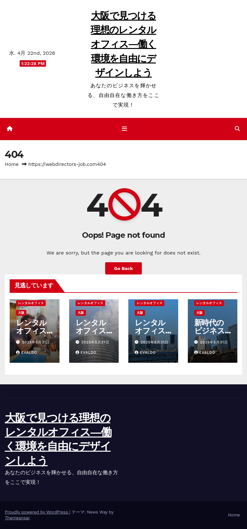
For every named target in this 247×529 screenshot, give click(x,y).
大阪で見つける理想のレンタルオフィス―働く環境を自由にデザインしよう (123, 44)
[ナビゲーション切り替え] (124, 128)
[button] (237, 129)
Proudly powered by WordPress (37, 512)
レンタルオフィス (31, 303)
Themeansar (17, 517)
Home (12, 164)
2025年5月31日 (36, 342)
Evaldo (26, 353)
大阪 (21, 312)
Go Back (123, 268)
